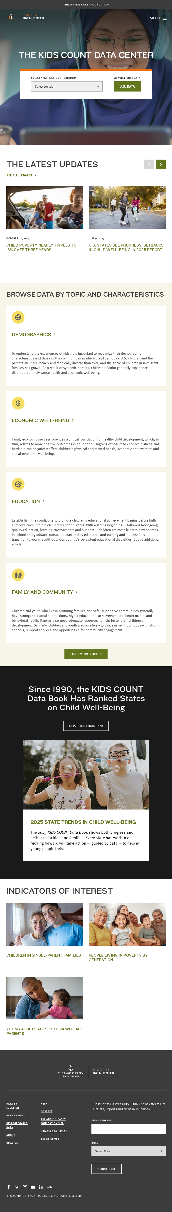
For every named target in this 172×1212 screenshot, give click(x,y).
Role (94, 1142)
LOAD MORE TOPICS (86, 653)
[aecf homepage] (11, 16)
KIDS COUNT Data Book (86, 725)
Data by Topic (15, 1115)
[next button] (161, 164)
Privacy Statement (54, 1131)
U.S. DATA (127, 86)
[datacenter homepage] (33, 16)
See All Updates (19, 175)
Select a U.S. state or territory (54, 77)
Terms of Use (50, 1138)
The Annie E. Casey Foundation (86, 4)
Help (44, 1103)
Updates (12, 1142)
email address (101, 1120)
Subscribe (106, 1168)
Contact (46, 1111)
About (10, 1135)
